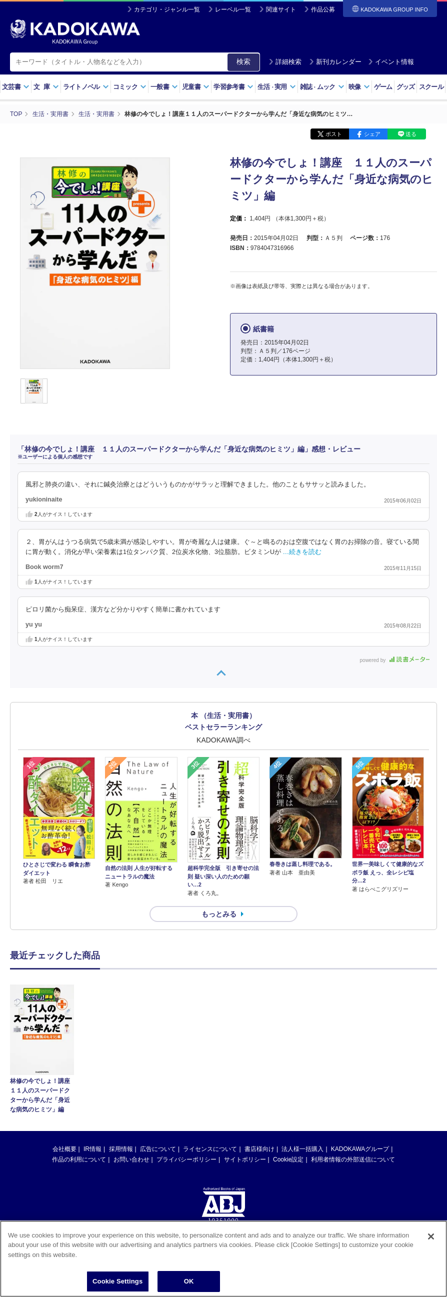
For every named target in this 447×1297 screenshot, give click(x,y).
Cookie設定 (288, 1069)
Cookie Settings (117, 1281)
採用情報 (121, 1058)
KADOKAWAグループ (360, 1058)
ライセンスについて (210, 1058)
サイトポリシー (245, 1069)
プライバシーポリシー (186, 1069)
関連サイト (281, 9)
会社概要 (64, 1058)
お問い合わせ (132, 1069)
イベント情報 (391, 62)
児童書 (196, 86)
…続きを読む (302, 552)
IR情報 (93, 1058)
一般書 (164, 86)
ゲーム (383, 86)
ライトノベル (86, 86)
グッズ (405, 86)
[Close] (431, 1237)
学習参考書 (234, 86)
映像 (359, 86)
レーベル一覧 (233, 9)
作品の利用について (79, 1069)
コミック (129, 86)
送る (411, 134)
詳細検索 (285, 62)
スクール (431, 86)
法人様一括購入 (303, 1058)
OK (189, 1281)
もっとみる (219, 914)
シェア (372, 134)
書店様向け (259, 1058)
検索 (243, 62)
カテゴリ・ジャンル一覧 (167, 9)
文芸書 (16, 86)
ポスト (334, 134)
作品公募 (323, 9)
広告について (158, 1058)
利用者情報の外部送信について (353, 1069)
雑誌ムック (322, 86)
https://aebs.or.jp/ (187, 1163)
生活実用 (277, 86)
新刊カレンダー (335, 62)
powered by (395, 660)
